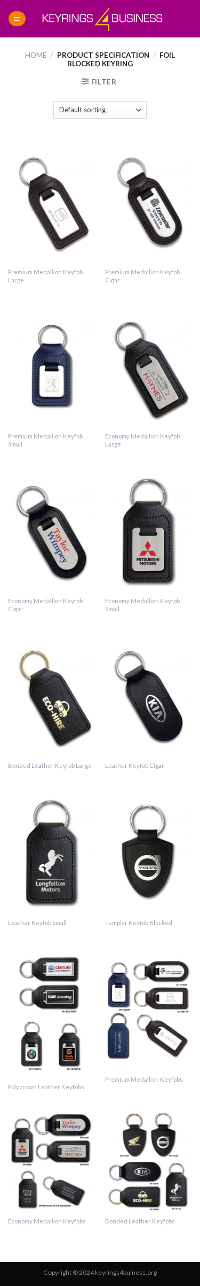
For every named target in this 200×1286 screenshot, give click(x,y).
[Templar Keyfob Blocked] (148, 851)
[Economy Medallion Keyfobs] (51, 1162)
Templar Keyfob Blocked (138, 922)
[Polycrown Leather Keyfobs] (51, 1012)
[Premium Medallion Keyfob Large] (51, 201)
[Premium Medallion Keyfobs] (148, 1009)
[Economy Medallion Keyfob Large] (148, 366)
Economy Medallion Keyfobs (47, 1221)
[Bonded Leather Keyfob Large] (51, 695)
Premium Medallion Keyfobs (144, 1079)
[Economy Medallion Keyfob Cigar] (51, 530)
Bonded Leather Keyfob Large (50, 765)
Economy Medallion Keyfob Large (142, 440)
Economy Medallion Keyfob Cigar (45, 604)
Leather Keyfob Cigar (134, 765)
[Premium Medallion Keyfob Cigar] (148, 201)
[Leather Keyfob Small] (51, 851)
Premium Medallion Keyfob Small (45, 440)
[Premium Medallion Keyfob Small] (51, 366)
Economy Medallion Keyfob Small (142, 604)
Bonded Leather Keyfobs (140, 1221)
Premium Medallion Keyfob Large (45, 275)
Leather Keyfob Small (37, 922)
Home (35, 55)
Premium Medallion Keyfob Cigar (142, 275)
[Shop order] (100, 110)
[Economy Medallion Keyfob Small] (148, 530)
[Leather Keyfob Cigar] (148, 695)
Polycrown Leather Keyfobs (46, 1086)
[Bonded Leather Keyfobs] (148, 1162)
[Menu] (17, 18)
